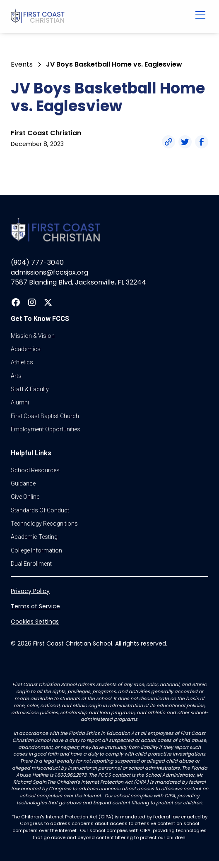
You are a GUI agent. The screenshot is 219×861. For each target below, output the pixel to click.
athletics (22, 362)
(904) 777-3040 (37, 262)
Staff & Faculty (30, 389)
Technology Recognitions (44, 523)
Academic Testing (34, 536)
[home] (92, 16)
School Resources (35, 470)
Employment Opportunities (45, 429)
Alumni (20, 402)
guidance (23, 483)
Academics (26, 349)
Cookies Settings (35, 621)
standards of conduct (40, 510)
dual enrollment (31, 563)
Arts (16, 376)
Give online (25, 496)
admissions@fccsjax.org (49, 272)
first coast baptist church (45, 416)
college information (36, 550)
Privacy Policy (30, 591)
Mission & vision (33, 335)
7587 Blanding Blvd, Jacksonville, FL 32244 (78, 282)
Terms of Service (35, 606)
